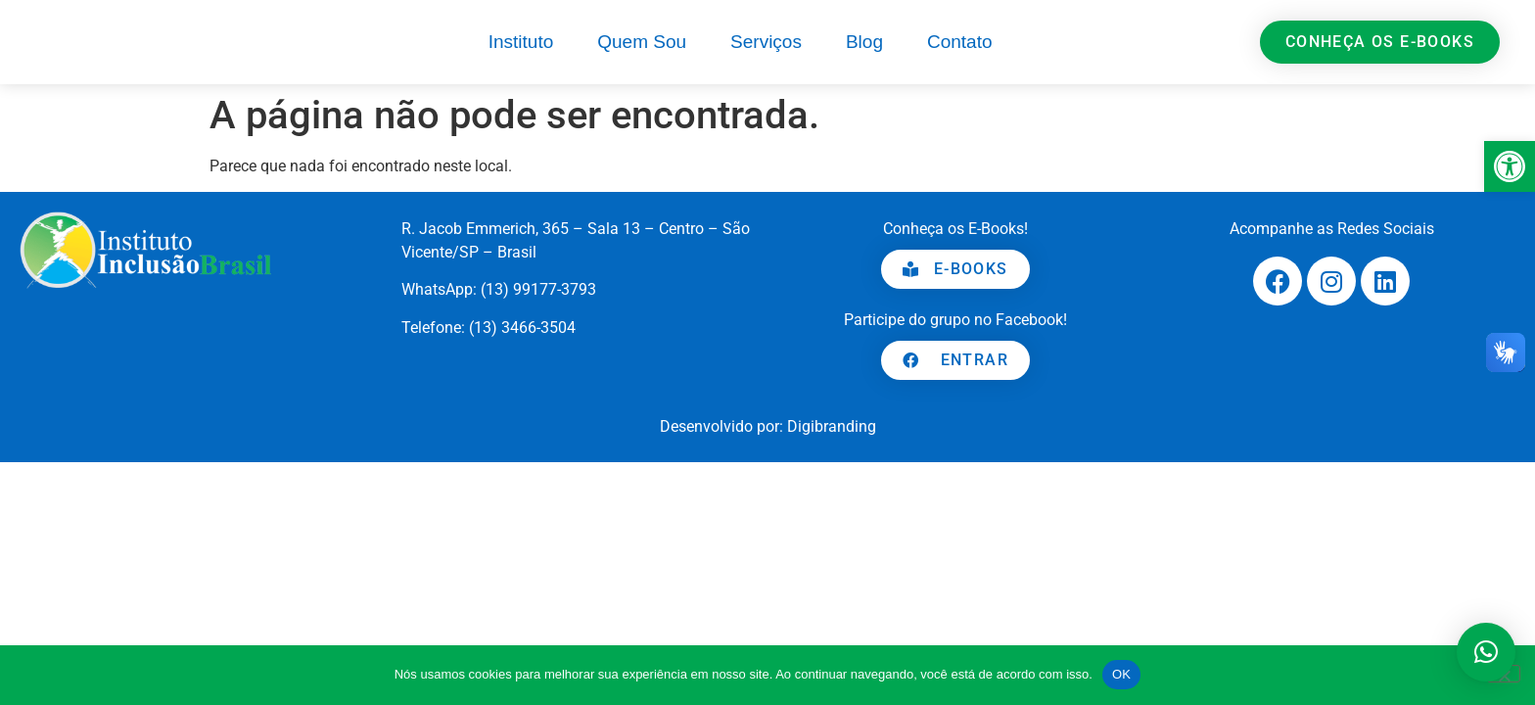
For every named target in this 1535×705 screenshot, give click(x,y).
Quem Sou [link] (641, 41)
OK (1121, 674)
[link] (1509, 166)
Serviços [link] (766, 41)
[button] (1486, 652)
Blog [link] (864, 41)
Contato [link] (960, 41)
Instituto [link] (521, 41)
